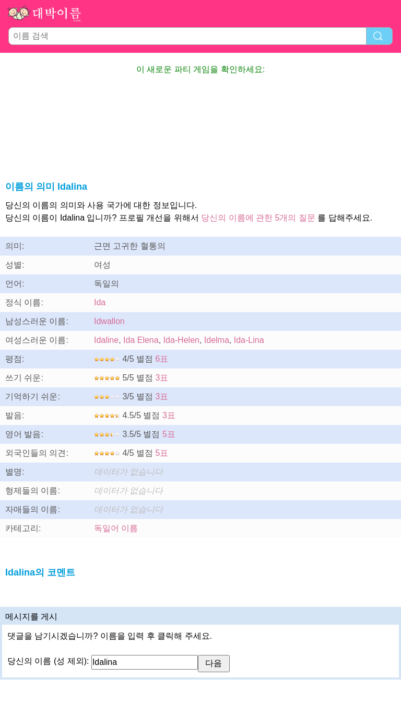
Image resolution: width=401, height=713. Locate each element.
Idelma (216, 340)
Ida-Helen (181, 340)
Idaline (106, 340)
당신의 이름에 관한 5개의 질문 (258, 217)
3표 (162, 377)
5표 (168, 434)
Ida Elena (141, 340)
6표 (162, 358)
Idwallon (109, 321)
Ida (99, 302)
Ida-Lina (249, 340)
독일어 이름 (116, 528)
